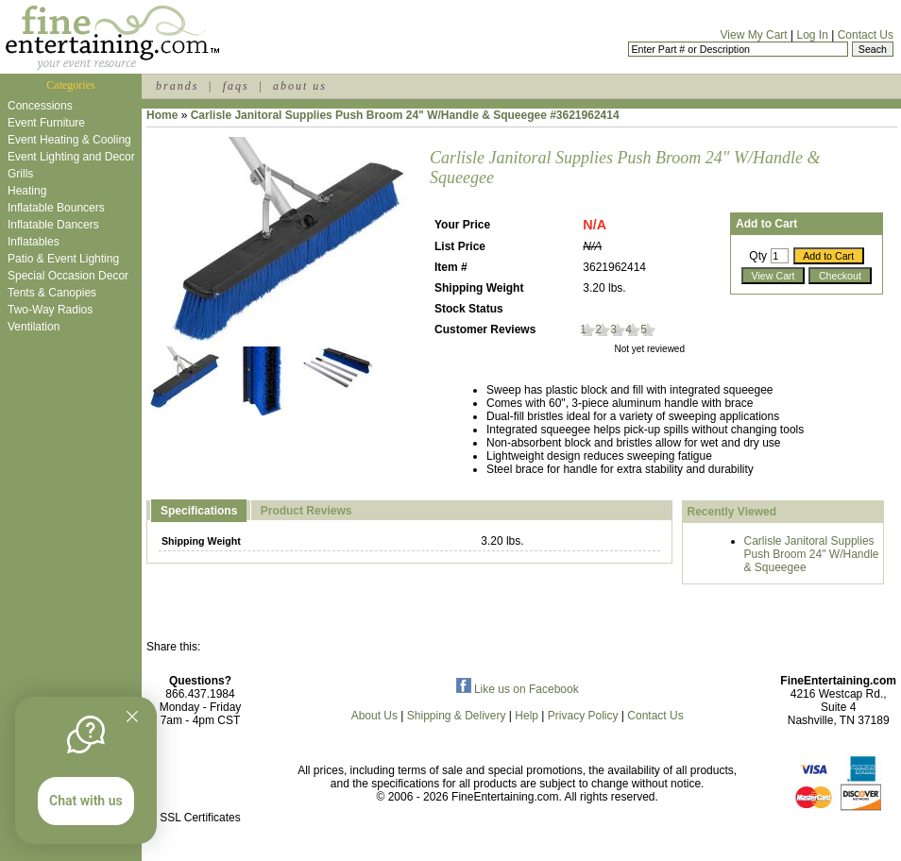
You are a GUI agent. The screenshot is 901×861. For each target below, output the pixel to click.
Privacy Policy (583, 715)
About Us (374, 715)
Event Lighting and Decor (71, 156)
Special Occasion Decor (68, 275)
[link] (200, 777)
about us (300, 86)
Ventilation (34, 326)
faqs (236, 86)
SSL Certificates (200, 817)
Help (526, 715)
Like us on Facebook (517, 689)
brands (177, 86)
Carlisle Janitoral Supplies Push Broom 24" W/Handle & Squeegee (811, 554)
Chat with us (86, 800)
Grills (20, 173)
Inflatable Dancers (53, 224)
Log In (811, 35)
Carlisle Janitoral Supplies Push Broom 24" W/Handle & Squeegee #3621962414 (405, 115)
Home (162, 115)
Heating (27, 190)
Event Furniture (46, 122)
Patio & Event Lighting (63, 258)
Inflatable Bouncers (56, 207)
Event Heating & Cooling (69, 139)
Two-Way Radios (50, 309)
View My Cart (754, 35)
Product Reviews (306, 510)
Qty (758, 255)
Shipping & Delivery (456, 715)
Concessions (40, 105)
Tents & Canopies (52, 292)
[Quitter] (132, 716)
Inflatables (34, 241)
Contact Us (865, 35)
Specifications (199, 510)
